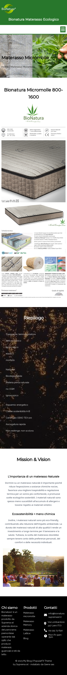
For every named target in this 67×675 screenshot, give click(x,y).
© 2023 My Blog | (24, 661)
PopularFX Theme (42, 661)
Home (4, 66)
